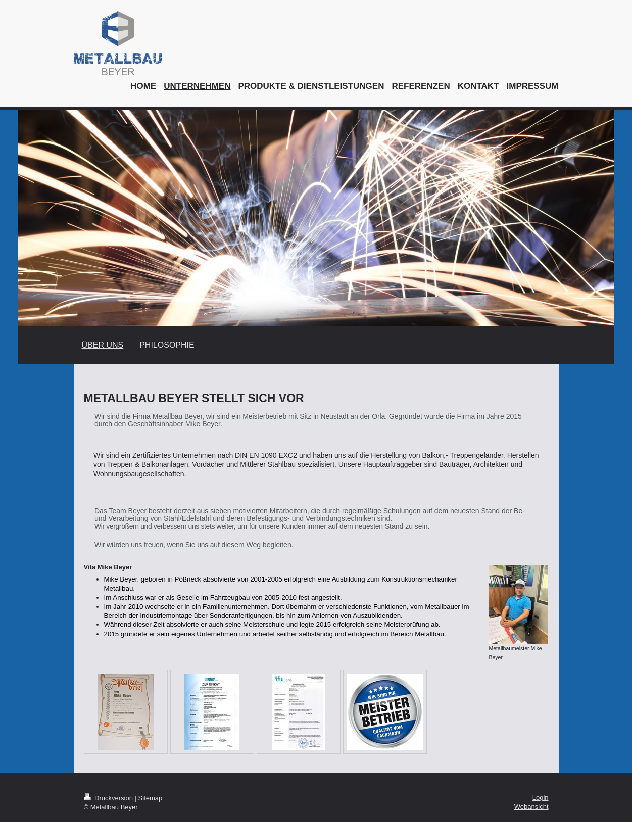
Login (540, 797)
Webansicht (531, 806)
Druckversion (109, 798)
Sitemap (150, 798)
